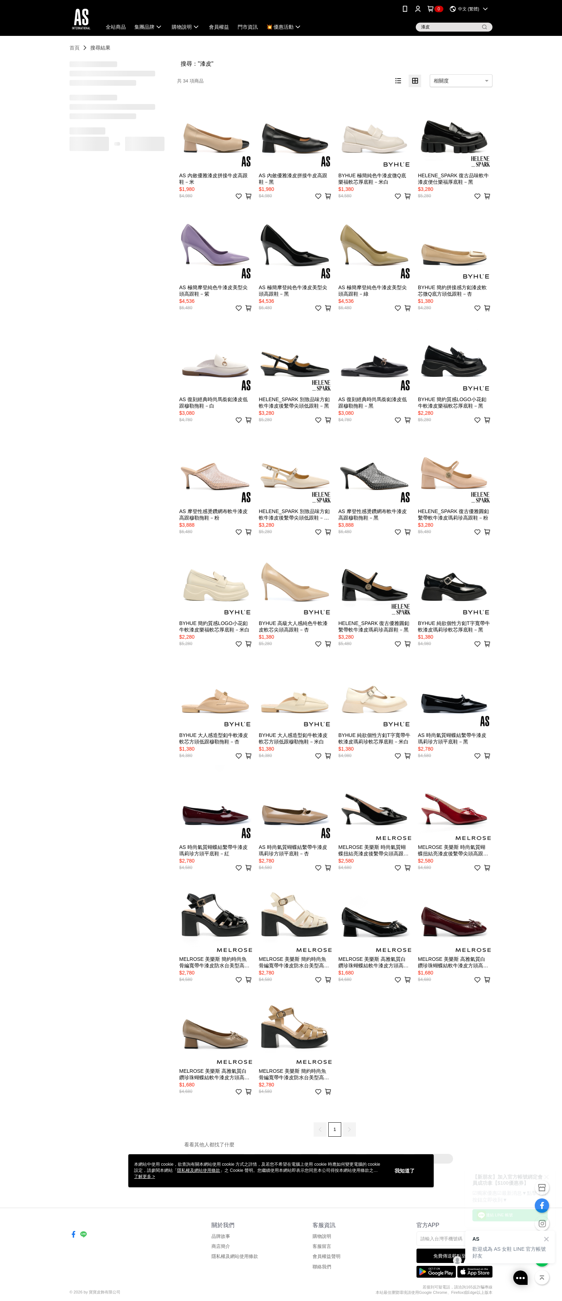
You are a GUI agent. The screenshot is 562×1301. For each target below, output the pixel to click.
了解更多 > (144, 1176)
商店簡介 (220, 1246)
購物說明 (322, 1236)
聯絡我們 (322, 1266)
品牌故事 (220, 1236)
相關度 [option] (441, 81)
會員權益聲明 (326, 1256)
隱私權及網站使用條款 (234, 1256)
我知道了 (405, 1171)
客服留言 (322, 1246)
